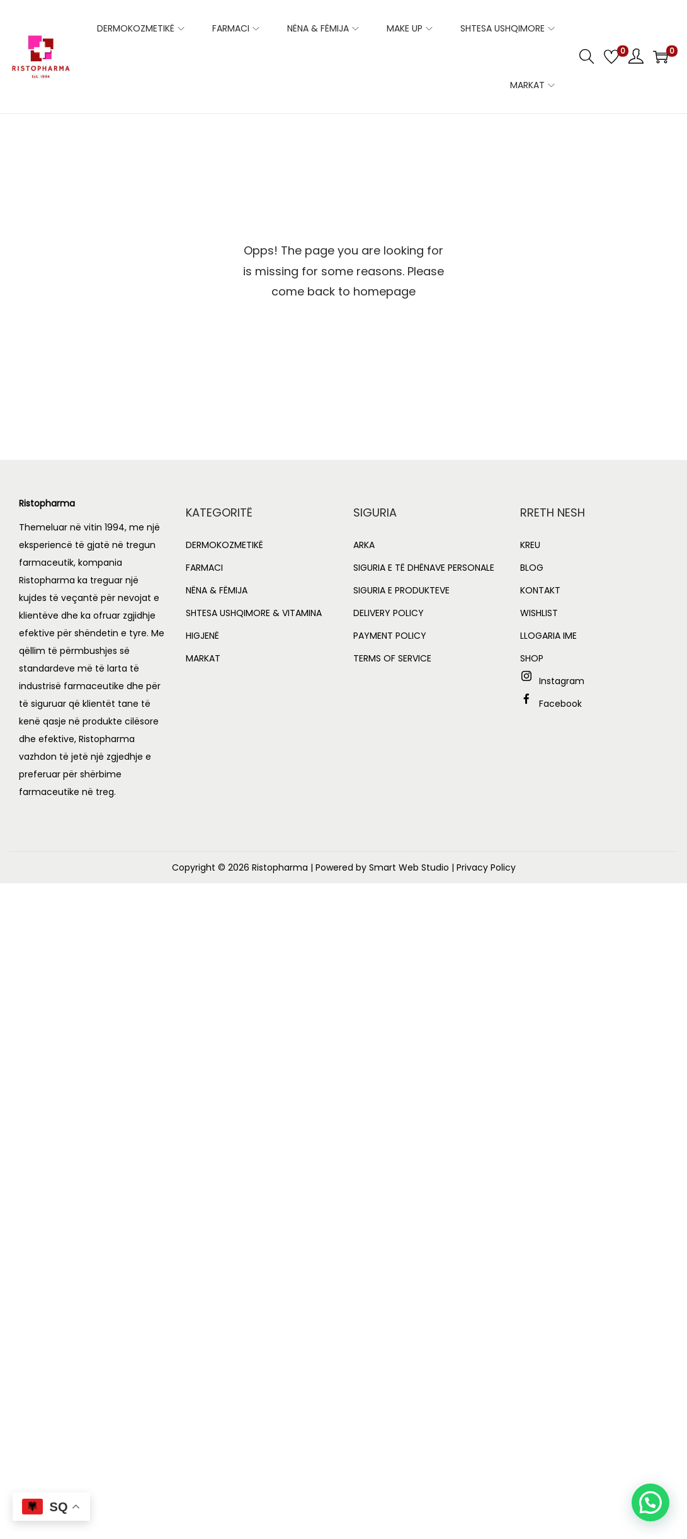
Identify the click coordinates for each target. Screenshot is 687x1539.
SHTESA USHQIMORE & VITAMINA (254, 613)
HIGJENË (202, 635)
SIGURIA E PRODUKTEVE (401, 590)
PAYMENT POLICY (389, 635)
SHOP (531, 658)
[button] (650, 1502)
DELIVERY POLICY (388, 613)
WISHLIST (539, 613)
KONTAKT (540, 590)
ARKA (364, 545)
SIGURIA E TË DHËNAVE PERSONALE (423, 567)
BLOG (531, 567)
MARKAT (203, 658)
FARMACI (204, 567)
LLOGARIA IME (548, 635)
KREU (530, 545)
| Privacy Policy (483, 867)
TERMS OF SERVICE (392, 658)
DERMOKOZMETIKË (224, 545)
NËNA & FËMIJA (216, 590)
